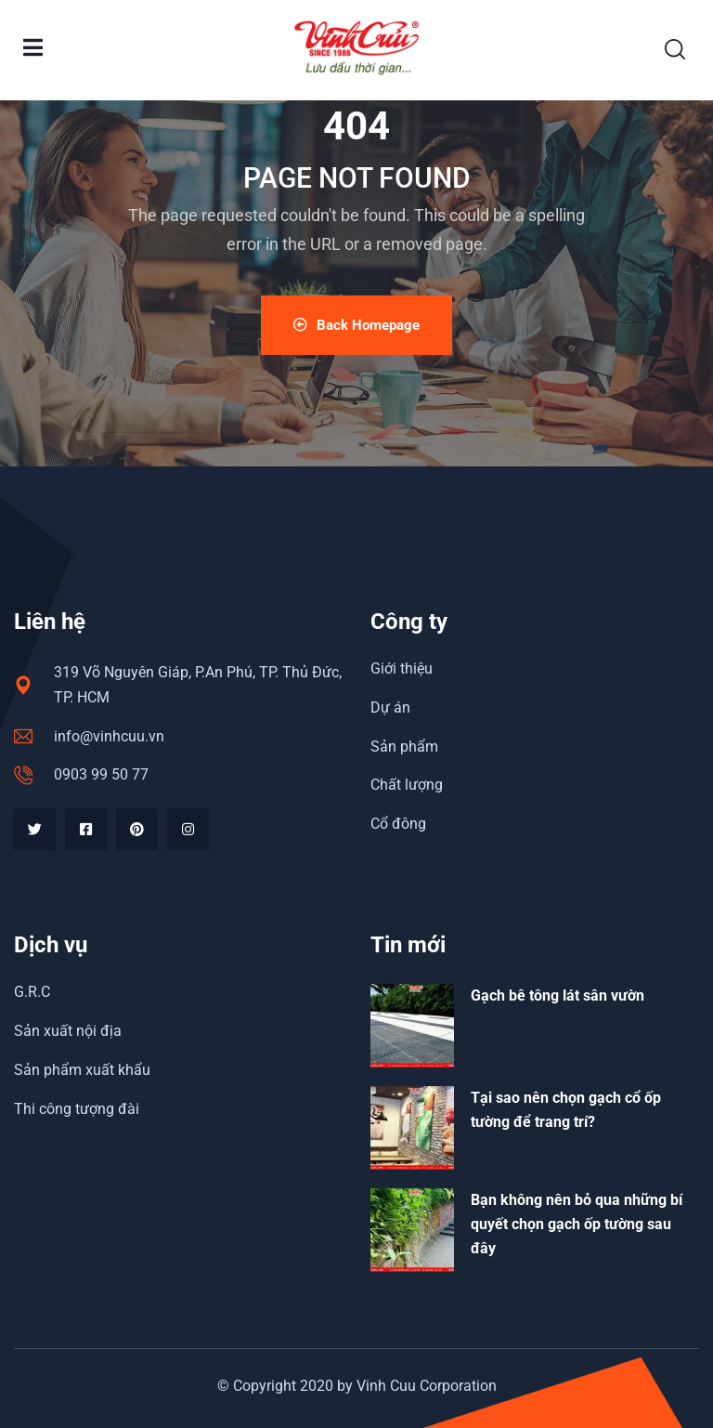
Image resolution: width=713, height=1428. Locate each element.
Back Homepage (356, 325)
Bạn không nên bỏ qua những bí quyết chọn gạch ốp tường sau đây (576, 1224)
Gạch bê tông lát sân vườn (557, 995)
